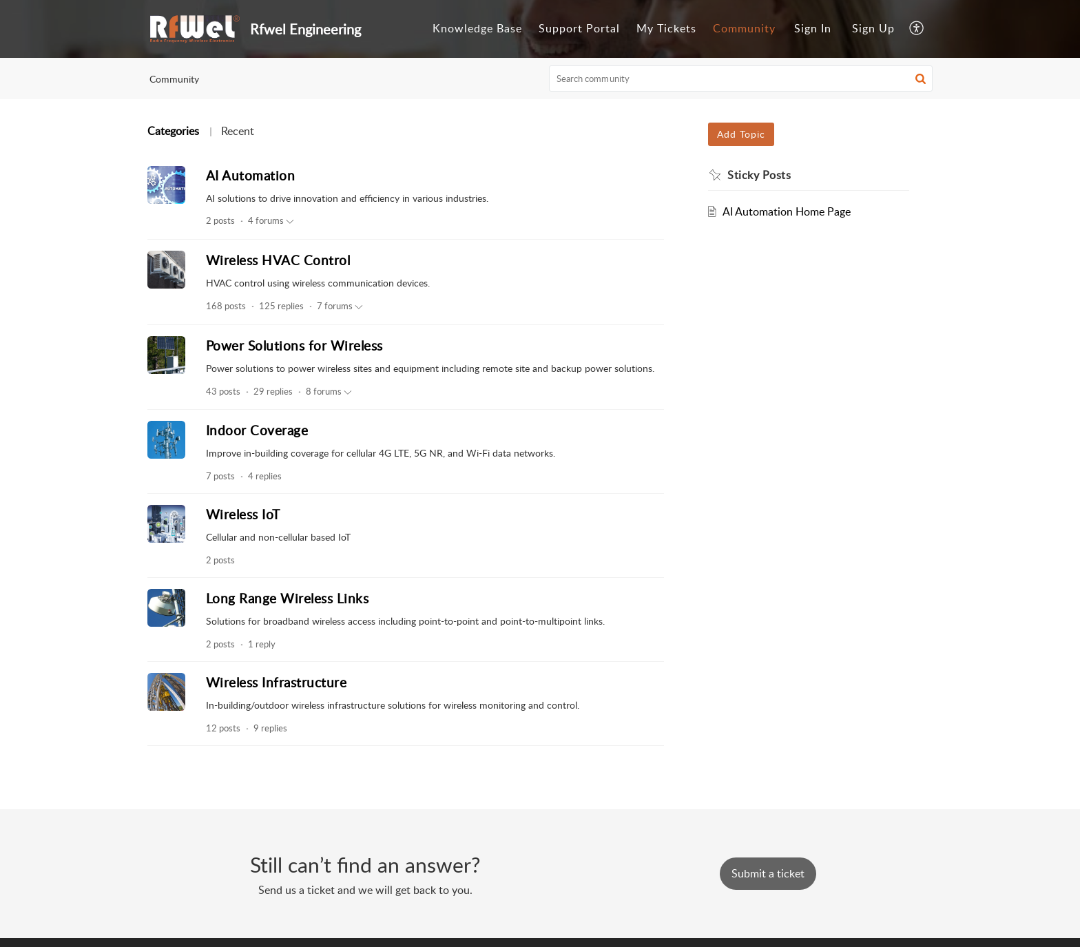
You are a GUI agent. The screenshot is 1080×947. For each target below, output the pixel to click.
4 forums (271, 221)
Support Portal (579, 28)
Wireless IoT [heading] (243, 514)
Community (744, 28)
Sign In (812, 28)
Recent (237, 130)
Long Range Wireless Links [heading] (287, 598)
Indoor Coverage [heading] (257, 430)
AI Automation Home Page (787, 211)
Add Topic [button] (741, 134)
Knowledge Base (477, 28)
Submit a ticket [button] (767, 873)
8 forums (329, 392)
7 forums (340, 306)
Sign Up (873, 28)
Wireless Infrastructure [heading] (276, 682)
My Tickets (666, 28)
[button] (917, 29)
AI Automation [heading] (250, 175)
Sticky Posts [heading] (759, 175)
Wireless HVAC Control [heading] (278, 260)
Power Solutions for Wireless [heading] (294, 345)
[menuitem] (477, 29)
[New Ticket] (768, 873)
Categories (173, 130)
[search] (741, 78)
